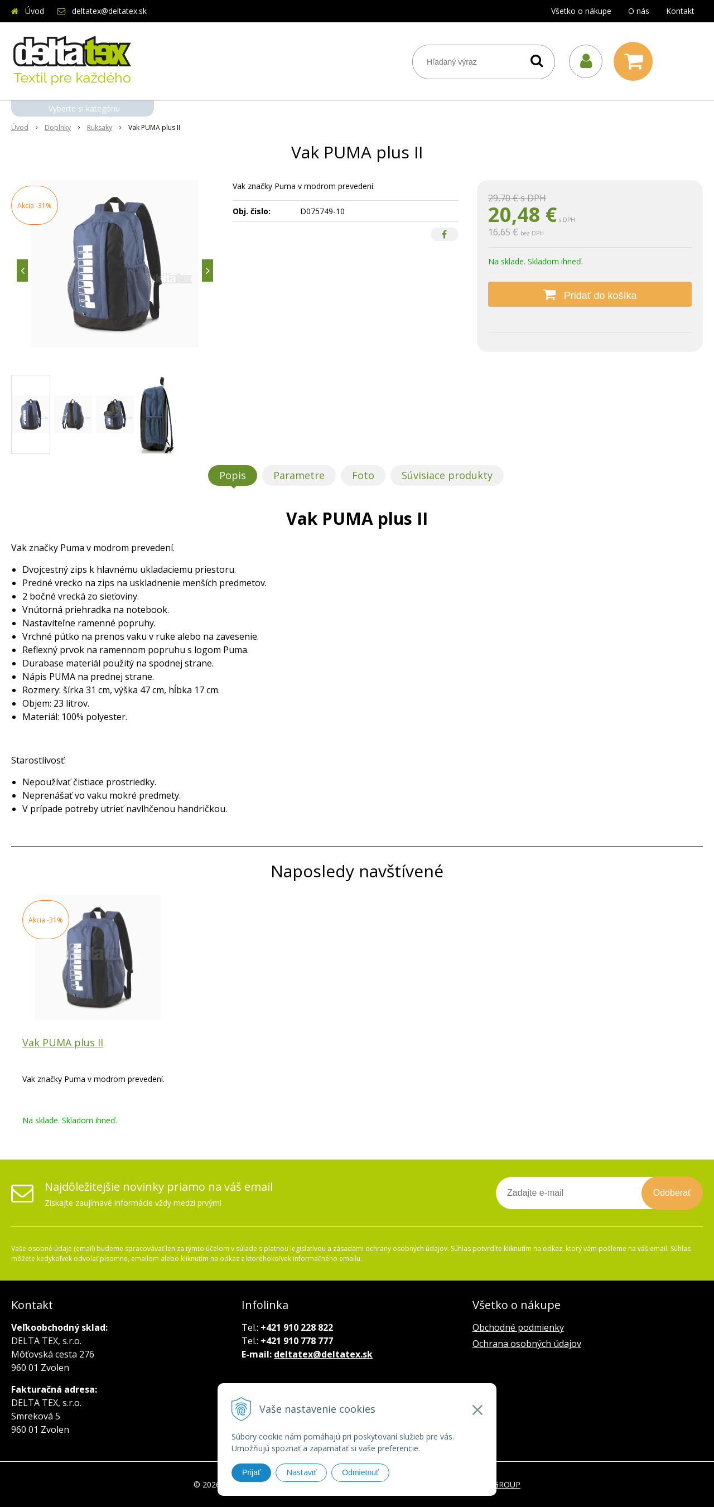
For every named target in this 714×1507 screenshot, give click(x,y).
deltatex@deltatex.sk (109, 11)
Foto (363, 475)
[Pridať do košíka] (590, 294)
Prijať (251, 1472)
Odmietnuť (360, 1472)
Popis (232, 475)
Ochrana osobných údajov (526, 1343)
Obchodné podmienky (518, 1327)
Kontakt (680, 11)
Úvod (34, 11)
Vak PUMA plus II (62, 1042)
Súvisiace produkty (447, 475)
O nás (638, 11)
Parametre (299, 475)
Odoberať (672, 1192)
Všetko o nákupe (581, 11)
